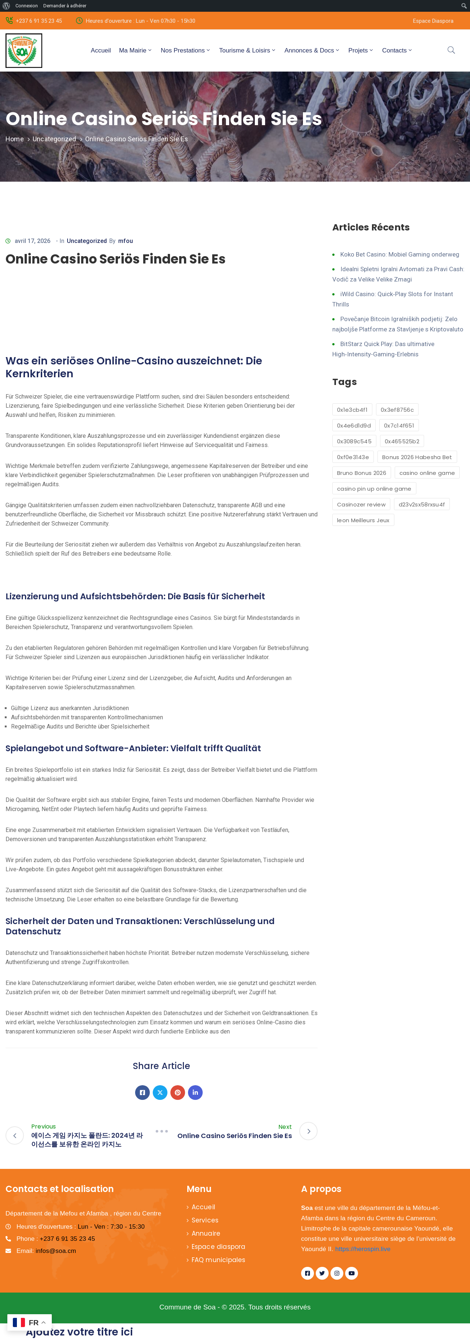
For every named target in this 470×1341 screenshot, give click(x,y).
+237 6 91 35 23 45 (39, 21)
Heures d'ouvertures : (81, 1226)
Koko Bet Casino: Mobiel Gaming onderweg (399, 254)
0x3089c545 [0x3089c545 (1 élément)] (354, 441)
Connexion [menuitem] (26, 5)
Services (205, 1220)
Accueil (101, 50)
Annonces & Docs (312, 50)
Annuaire (206, 1233)
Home (15, 139)
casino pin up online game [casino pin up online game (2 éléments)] (374, 489)
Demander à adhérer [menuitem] (64, 5)
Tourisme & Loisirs (247, 50)
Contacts (397, 50)
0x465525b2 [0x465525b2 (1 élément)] (402, 441)
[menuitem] (6, 6)
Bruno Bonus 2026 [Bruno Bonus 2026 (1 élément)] (361, 473)
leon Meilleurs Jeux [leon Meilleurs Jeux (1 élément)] (363, 520)
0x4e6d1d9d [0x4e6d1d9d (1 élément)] (354, 425)
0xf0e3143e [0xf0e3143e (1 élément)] (353, 457)
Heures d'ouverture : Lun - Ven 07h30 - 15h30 (140, 21)
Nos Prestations (186, 50)
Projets (361, 50)
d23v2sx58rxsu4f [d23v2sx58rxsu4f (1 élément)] (422, 504)
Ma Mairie (136, 50)
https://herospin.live (363, 1249)
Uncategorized (54, 139)
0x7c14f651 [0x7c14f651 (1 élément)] (399, 425)
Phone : (56, 1238)
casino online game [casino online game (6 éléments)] (427, 473)
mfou (125, 240)
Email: (46, 1250)
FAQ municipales (219, 1259)
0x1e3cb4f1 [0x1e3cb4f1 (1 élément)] (352, 410)
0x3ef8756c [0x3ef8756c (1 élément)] (397, 410)
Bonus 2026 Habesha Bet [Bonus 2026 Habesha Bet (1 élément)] (417, 457)
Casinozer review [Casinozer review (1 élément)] (361, 504)
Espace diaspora (219, 1246)
